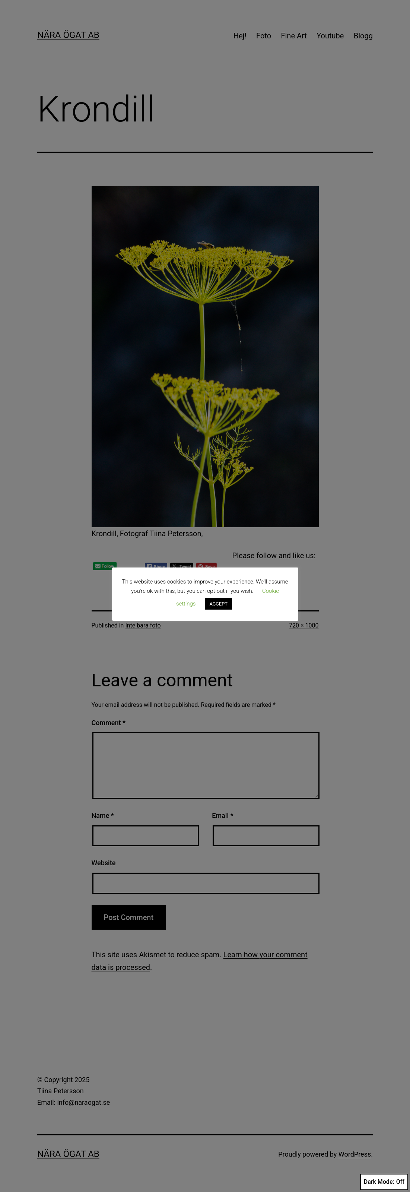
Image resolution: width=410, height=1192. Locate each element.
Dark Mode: (384, 1181)
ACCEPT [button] (218, 604)
